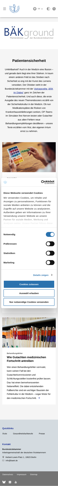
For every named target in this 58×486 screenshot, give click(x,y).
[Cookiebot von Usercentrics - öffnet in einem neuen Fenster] (42, 182)
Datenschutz (7, 474)
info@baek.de (12, 461)
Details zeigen (40, 275)
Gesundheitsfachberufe (23, 434)
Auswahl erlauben (29, 293)
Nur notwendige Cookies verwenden (29, 302)
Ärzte (4, 434)
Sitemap (33, 474)
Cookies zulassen (29, 284)
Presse (42, 434)
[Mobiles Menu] (4, 9)
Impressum (21, 474)
